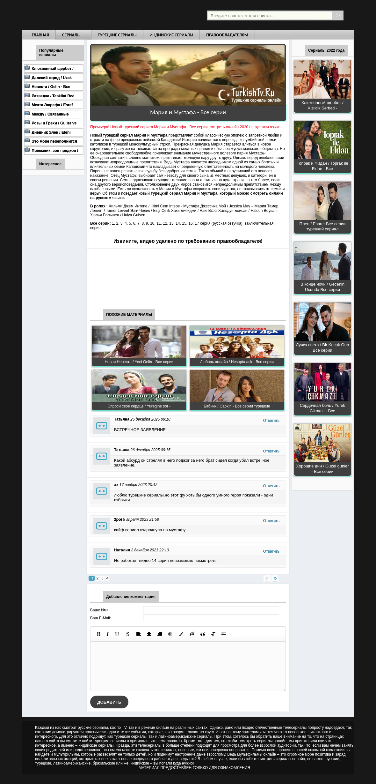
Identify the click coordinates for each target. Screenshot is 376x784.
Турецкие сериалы (117, 35)
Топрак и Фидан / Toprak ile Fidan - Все (322, 166)
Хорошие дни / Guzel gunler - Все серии (322, 469)
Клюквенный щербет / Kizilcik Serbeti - (322, 105)
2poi (118, 519)
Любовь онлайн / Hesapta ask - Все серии (237, 362)
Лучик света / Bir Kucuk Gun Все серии (322, 347)
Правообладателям (227, 35)
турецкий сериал (118, 135)
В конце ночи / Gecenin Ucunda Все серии (322, 287)
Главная (40, 35)
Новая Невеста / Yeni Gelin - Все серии (139, 362)
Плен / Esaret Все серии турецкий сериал (323, 226)
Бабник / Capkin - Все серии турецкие (237, 406)
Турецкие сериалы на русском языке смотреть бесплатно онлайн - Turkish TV (81, 15)
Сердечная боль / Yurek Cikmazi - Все (322, 408)
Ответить (271, 420)
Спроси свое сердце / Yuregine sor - (139, 406)
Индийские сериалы (171, 35)
